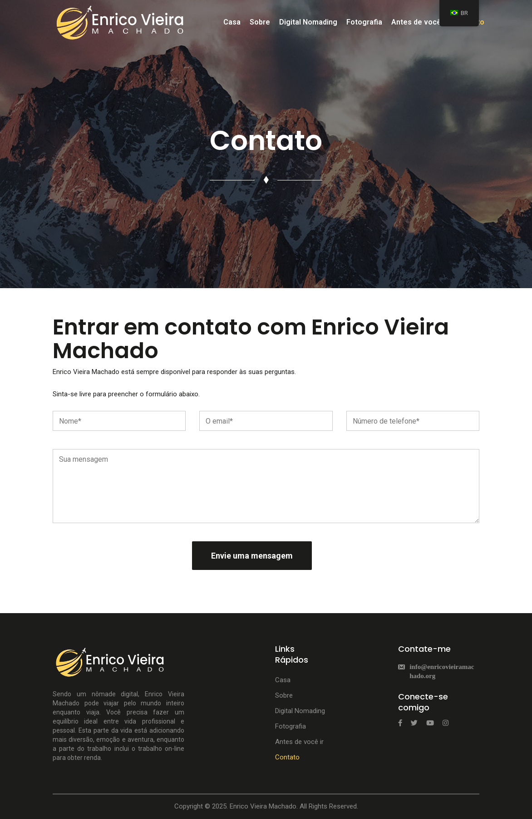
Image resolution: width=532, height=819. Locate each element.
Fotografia (364, 22)
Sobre (260, 22)
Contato (287, 757)
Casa (232, 22)
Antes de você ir (419, 22)
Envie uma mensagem (252, 555)
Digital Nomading (308, 22)
